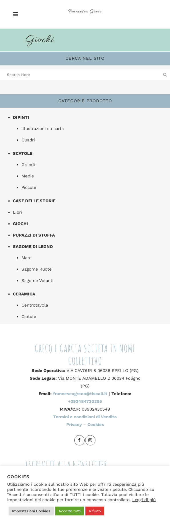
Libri (17, 212)
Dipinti (21, 117)
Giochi (20, 223)
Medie (27, 176)
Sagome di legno (33, 246)
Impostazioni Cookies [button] (31, 511)
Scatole (22, 153)
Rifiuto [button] (95, 511)
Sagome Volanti (37, 280)
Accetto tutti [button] (70, 511)
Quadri (28, 140)
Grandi (28, 164)
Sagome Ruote (36, 269)
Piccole (28, 187)
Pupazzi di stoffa (34, 235)
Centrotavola (34, 305)
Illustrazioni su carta (42, 128)
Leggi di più (144, 499)
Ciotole (28, 316)
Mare (26, 257)
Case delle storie (34, 200)
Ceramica (24, 294)
